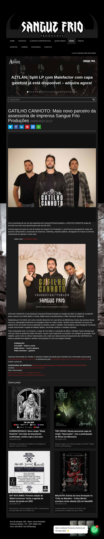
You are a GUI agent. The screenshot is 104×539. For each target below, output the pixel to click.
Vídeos (81, 41)
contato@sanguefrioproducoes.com (21, 359)
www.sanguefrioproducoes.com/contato (30, 368)
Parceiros (36, 47)
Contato (48, 47)
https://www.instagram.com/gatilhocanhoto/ (24, 373)
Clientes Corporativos (40, 41)
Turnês (24, 47)
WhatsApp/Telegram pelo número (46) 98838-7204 (70, 359)
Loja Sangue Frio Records (84, 53)
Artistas (22, 41)
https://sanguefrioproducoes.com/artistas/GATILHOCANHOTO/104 (59, 365)
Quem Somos (60, 41)
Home (12, 41)
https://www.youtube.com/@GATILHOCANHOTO (26, 375)
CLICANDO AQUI (30, 239)
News (71, 41)
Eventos (13, 47)
